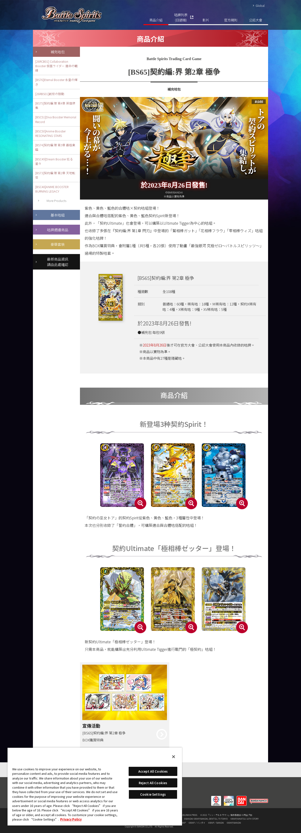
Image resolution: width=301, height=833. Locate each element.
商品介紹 (155, 19)
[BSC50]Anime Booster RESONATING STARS (50, 133)
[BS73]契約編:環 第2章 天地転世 (55, 175)
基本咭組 (58, 214)
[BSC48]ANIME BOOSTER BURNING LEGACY (51, 189)
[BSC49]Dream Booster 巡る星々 (54, 161)
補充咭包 (58, 51)
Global (260, 5)
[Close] (173, 757)
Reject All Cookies (153, 783)
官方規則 (230, 19)
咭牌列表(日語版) (180, 17)
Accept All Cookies (153, 771)
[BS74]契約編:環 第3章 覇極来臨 (55, 147)
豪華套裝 (58, 244)
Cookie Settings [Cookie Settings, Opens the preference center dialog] (153, 794)
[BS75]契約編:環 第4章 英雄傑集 (55, 105)
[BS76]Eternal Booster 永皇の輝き (56, 81)
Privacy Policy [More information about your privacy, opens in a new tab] (71, 819)
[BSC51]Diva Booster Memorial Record (55, 119)
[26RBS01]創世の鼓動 (49, 94)
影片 (205, 19)
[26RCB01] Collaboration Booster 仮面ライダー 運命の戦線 (56, 66)
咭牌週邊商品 (57, 229)
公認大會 (255, 19)
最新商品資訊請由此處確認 (57, 261)
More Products (56, 200)
